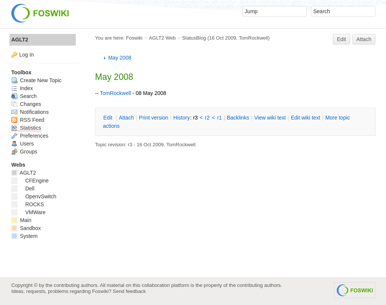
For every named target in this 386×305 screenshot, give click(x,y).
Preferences (29, 136)
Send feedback (129, 291)
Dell (22, 188)
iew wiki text (270, 118)
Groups (24, 152)
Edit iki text (305, 118)
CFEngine (30, 181)
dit (108, 118)
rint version (153, 118)
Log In (26, 55)
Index (22, 88)
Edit (341, 39)
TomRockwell (253, 38)
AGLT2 (19, 40)
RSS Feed (27, 120)
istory (181, 118)
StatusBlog (194, 38)
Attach (364, 39)
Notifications (30, 112)
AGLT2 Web (162, 38)
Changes (26, 104)
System (24, 236)
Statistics (26, 128)
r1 (219, 118)
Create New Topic (36, 80)
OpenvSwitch (33, 196)
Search (24, 96)
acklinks (238, 118)
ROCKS (27, 204)
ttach (126, 118)
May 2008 (119, 58)
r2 (207, 118)
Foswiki (134, 38)
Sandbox (26, 228)
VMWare (28, 212)
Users (22, 144)
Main (21, 220)
